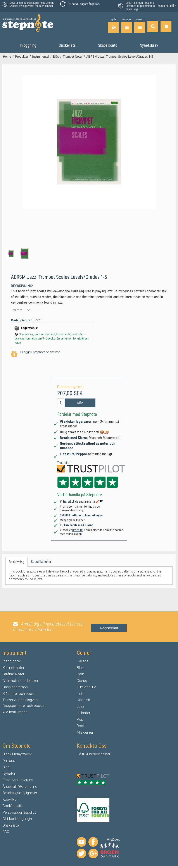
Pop (80, 719)
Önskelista (10, 825)
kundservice (94, 754)
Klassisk (83, 700)
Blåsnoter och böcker (19, 693)
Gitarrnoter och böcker (20, 680)
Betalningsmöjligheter (19, 793)
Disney (82, 680)
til (83, 754)
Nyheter (8, 773)
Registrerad (109, 628)
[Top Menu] (139, 26)
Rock (81, 726)
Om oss (8, 760)
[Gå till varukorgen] (166, 26)
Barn (80, 674)
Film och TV (86, 687)
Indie (80, 693)
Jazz (80, 706)
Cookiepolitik (12, 806)
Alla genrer (85, 732)
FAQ (5, 831)
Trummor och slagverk (20, 700)
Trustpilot (63, 462)
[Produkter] (126, 26)
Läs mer (16, 310)
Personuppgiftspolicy (19, 812)
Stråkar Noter (13, 674)
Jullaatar (83, 713)
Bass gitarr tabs (15, 687)
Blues (81, 667)
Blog (6, 767)
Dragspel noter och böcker (23, 705)
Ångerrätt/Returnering (19, 786)
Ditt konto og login (17, 818)
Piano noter (11, 661)
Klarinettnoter (13, 667)
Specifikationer (41, 562)
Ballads (82, 661)
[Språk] (113, 26)
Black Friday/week (17, 754)
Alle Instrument (14, 712)
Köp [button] (80, 403)
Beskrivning (16, 562)
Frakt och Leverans (17, 780)
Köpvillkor (10, 799)
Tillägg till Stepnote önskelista (35, 354)
